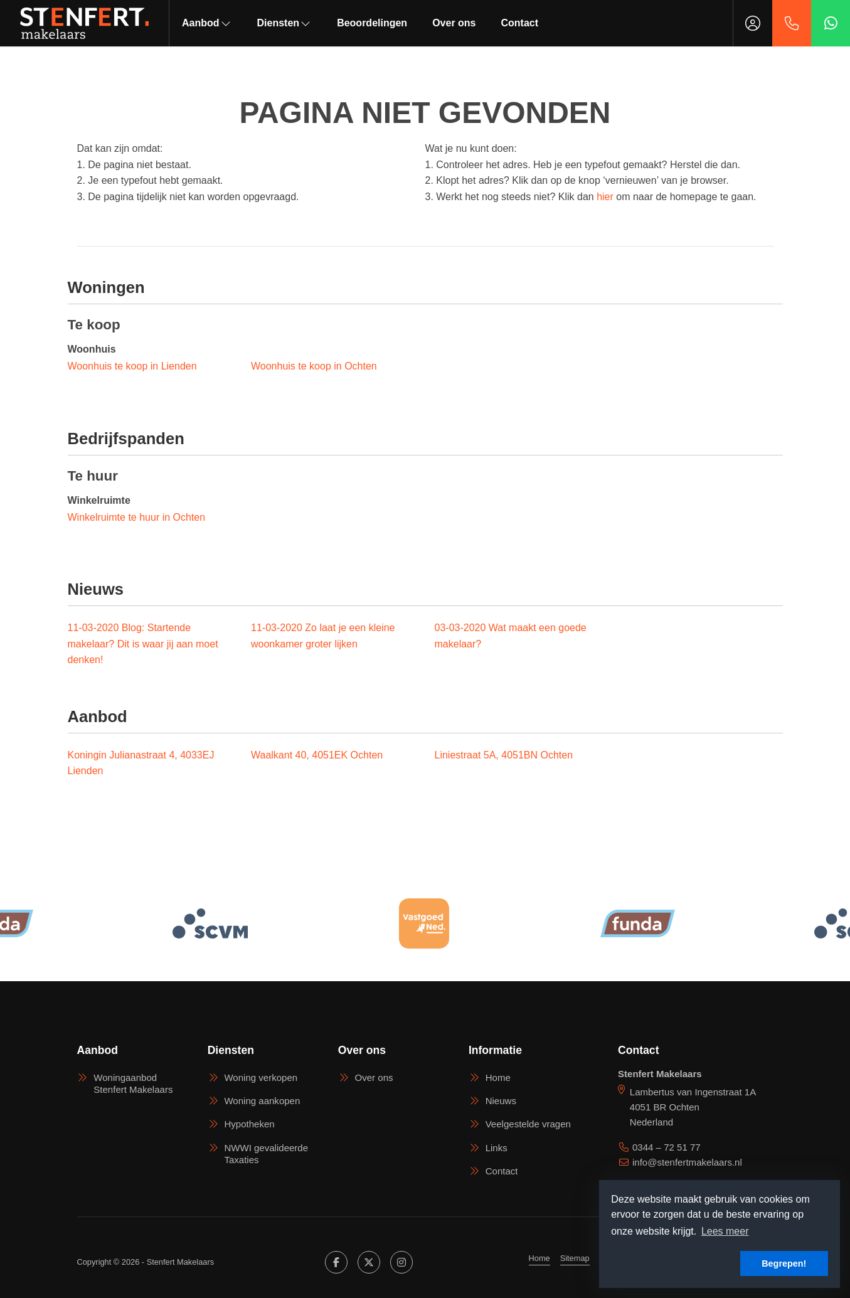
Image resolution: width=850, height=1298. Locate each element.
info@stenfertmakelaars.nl (687, 1162)
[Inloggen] (752, 23)
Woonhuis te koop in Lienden (132, 366)
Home (539, 1258)
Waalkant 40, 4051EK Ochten (317, 755)
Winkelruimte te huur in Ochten (137, 517)
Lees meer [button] (725, 1231)
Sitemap (575, 1258)
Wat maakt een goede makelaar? (511, 635)
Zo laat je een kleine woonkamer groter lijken (323, 635)
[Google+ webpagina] (401, 1262)
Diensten (284, 23)
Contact (520, 23)
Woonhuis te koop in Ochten (314, 366)
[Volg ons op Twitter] (369, 1262)
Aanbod (207, 23)
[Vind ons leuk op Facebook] (336, 1262)
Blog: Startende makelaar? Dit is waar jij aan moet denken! (143, 643)
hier (605, 196)
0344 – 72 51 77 (666, 1147)
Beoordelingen (372, 23)
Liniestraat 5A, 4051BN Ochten (504, 755)
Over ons (453, 23)
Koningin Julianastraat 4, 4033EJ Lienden (141, 763)
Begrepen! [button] (784, 1263)
